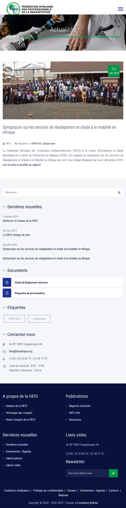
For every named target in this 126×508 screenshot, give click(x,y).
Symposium (49, 143)
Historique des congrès (19, 413)
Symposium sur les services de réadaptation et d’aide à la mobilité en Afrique (46, 249)
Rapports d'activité (79, 406)
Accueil (11, 37)
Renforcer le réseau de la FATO (20, 221)
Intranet (71, 490)
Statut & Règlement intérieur (25, 282)
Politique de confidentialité (48, 490)
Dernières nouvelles (17, 444)
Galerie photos (14, 458)
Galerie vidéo (13, 465)
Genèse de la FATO (16, 406)
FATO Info (74, 413)
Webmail (63, 495)
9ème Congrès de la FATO (20, 419)
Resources (75, 419)
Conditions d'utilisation (16, 490)
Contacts (114, 490)
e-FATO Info (36, 143)
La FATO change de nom (16, 235)
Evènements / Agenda (18, 451)
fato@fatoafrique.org (20, 351)
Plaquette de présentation (24, 293)
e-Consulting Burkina (86, 503)
